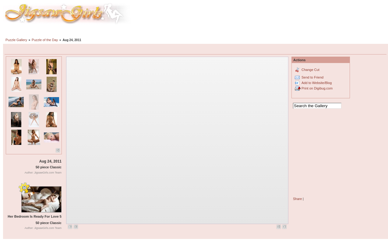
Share (297, 199)
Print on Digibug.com (317, 88)
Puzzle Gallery (16, 40)
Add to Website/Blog (317, 83)
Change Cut (310, 70)
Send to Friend (312, 77)
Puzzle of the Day (45, 40)
